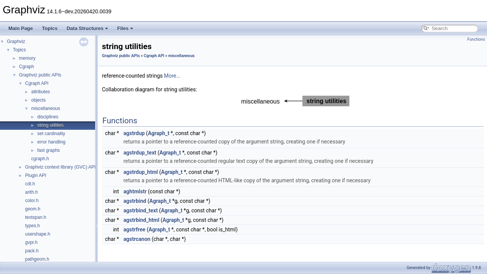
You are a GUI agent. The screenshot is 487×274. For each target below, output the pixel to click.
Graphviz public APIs (40, 75)
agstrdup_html (140, 172)
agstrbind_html (141, 220)
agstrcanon (136, 239)
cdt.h (30, 183)
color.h (31, 200)
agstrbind (134, 201)
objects (38, 100)
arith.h (31, 192)
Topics (49, 28)
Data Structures (87, 28)
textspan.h (35, 217)
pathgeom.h (37, 259)
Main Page (20, 28)
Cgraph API (36, 83)
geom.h (32, 209)
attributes (40, 91)
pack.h (31, 250)
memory (27, 58)
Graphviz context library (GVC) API (60, 167)
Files (125, 28)
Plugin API (35, 175)
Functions (476, 39)
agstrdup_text (139, 153)
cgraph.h (40, 158)
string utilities (50, 125)
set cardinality (51, 133)
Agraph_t (158, 133)
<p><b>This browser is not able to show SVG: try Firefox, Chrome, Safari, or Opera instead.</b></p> (293, 101)
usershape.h (37, 234)
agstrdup (134, 133)
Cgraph (26, 66)
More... (172, 76)
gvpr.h (31, 242)
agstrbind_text (140, 210)
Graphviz (16, 41)
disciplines (47, 116)
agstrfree (134, 229)
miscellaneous (45, 108)
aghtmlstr (134, 191)
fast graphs (48, 150)
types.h (32, 225)
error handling (51, 142)
